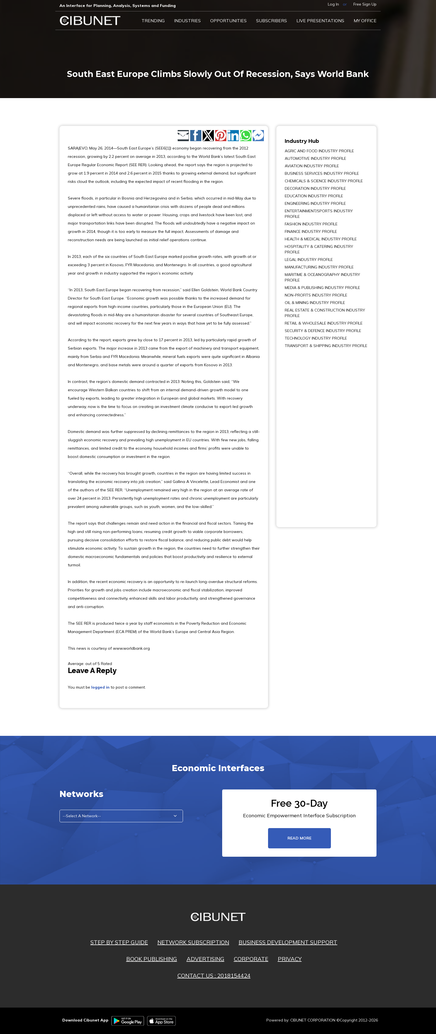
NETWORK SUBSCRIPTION (193, 942)
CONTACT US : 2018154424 (214, 975)
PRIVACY (290, 958)
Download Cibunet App (85, 1020)
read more (299, 838)
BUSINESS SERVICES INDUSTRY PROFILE (322, 173)
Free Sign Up (364, 4)
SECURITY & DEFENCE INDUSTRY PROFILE (323, 330)
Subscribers (271, 20)
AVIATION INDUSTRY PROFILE (312, 165)
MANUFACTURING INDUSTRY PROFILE (319, 267)
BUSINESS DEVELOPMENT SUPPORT (288, 942)
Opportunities (228, 20)
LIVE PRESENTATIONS (320, 20)
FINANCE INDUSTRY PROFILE (311, 231)
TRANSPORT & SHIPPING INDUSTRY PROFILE (326, 345)
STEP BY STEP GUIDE (119, 942)
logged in (100, 687)
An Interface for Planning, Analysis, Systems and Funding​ (118, 5)
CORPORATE (251, 958)
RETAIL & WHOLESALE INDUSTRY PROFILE (324, 323)
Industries (187, 20)
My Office (365, 20)
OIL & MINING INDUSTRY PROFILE (315, 302)
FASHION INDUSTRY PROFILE (311, 223)
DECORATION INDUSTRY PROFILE (315, 188)
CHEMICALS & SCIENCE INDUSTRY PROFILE (324, 180)
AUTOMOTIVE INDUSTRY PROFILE (315, 158)
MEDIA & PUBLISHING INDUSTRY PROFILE (322, 287)
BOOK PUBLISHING (151, 958)
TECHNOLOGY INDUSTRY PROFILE (316, 338)
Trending (153, 20)
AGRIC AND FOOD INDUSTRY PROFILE (319, 150)
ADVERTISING (205, 958)
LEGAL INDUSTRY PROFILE (309, 259)
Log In (333, 4)
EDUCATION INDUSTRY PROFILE (314, 195)
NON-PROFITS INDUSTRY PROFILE (316, 295)
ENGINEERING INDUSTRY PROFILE (315, 203)
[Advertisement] (301, 433)
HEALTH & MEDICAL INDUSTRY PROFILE (321, 238)
